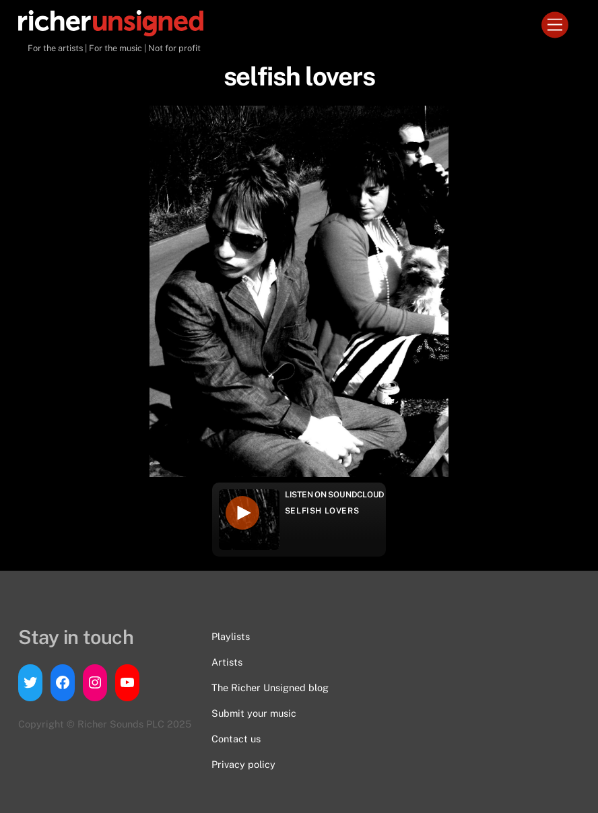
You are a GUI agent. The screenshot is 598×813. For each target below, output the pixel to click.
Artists (226, 662)
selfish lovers (322, 511)
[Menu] (554, 25)
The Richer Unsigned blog (270, 687)
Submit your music (253, 713)
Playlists (230, 636)
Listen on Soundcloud (335, 494)
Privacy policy (243, 764)
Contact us (236, 738)
